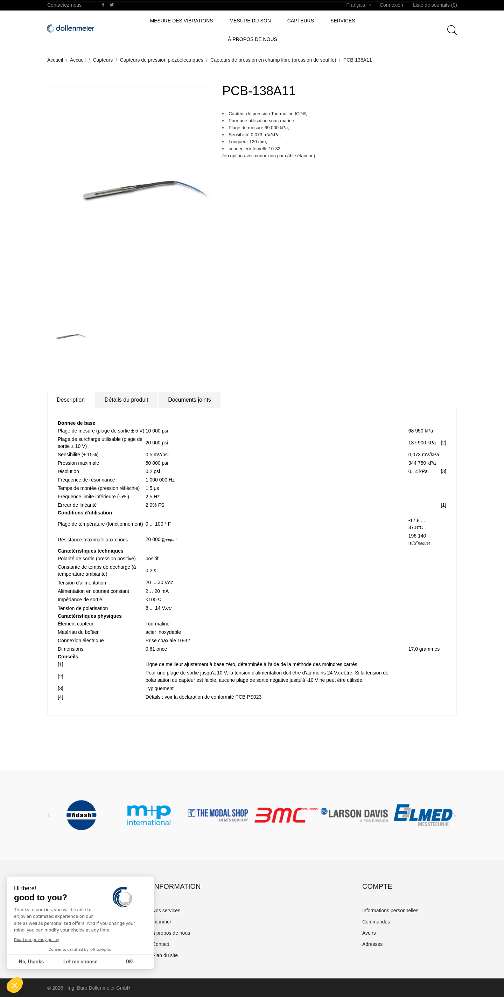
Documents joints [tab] (189, 400)
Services (342, 20)
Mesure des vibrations (181, 20)
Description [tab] (71, 400)
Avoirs (369, 933)
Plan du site (165, 955)
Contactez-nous (64, 5)
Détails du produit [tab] (126, 400)
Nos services (166, 910)
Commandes (376, 922)
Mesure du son (250, 20)
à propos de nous (252, 39)
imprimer (161, 922)
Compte (377, 886)
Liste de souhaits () (435, 5)
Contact (160, 944)
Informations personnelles (390, 910)
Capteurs (300, 20)
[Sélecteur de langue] (358, 5)
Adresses (372, 944)
